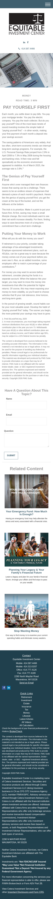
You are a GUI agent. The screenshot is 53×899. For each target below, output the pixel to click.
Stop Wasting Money (26, 630)
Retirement (26, 697)
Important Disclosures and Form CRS (26, 892)
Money (26, 713)
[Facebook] (27, 42)
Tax (26, 709)
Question (8, 431)
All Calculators (26, 725)
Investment (26, 700)
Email (9, 415)
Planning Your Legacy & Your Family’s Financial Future (26, 571)
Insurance (26, 706)
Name (9, 399)
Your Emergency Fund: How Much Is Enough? (26, 513)
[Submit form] (11, 455)
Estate (26, 703)
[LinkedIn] (24, 42)
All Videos (26, 722)
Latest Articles (26, 719)
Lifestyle (27, 716)
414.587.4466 (26, 48)
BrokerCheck (16, 731)
